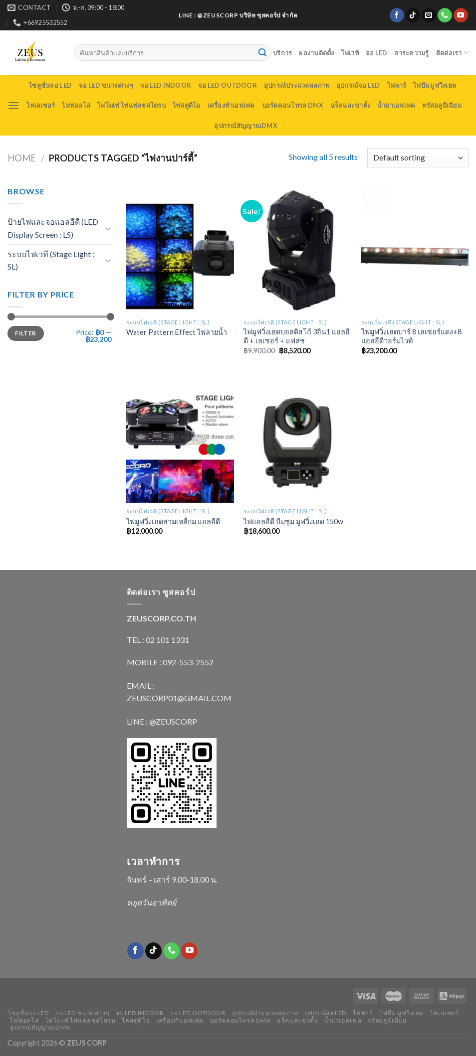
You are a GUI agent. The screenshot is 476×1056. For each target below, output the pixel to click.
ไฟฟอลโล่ (76, 105)
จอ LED (377, 53)
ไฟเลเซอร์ (40, 105)
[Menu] (13, 105)
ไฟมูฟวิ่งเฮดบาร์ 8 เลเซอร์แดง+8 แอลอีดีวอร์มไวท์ (411, 336)
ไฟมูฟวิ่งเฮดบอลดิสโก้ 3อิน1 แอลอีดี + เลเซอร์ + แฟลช (296, 336)
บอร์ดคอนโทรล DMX (293, 105)
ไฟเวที (350, 53)
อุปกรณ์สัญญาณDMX (245, 126)
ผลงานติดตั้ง (316, 53)
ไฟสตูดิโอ (187, 105)
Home (21, 157)
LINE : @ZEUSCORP (162, 721)
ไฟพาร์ (396, 85)
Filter (25, 333)
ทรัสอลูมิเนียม (442, 105)
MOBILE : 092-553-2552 (170, 662)
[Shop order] (418, 157)
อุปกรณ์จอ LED (358, 85)
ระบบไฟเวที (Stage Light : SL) (50, 260)
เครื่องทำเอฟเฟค (231, 105)
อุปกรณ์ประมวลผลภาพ (296, 85)
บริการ (282, 53)
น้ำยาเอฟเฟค (396, 105)
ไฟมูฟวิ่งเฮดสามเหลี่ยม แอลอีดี (173, 521)
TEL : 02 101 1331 (158, 639)
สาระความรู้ (411, 53)
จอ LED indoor (165, 85)
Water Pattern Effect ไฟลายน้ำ (176, 332)
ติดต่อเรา (452, 52)
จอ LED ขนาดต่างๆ (106, 85)
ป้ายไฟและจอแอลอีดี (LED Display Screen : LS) (52, 228)
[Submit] (262, 52)
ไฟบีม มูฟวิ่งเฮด (434, 85)
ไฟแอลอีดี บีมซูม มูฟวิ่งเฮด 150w (293, 521)
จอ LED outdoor (227, 85)
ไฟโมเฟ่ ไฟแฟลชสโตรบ (131, 105)
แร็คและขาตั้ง (351, 105)
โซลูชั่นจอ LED (50, 85)
